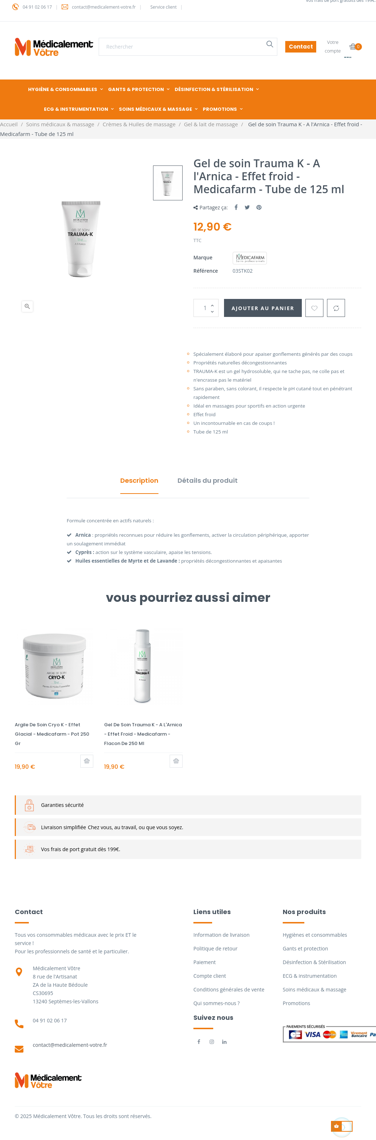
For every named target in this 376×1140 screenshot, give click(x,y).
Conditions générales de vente (228, 989)
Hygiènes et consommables (315, 934)
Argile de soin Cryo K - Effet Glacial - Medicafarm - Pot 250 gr (52, 734)
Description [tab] (139, 480)
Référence (205, 270)
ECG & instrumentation (310, 975)
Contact (301, 46)
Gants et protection (305, 948)
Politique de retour (215, 948)
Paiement (204, 962)
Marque (202, 257)
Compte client (209, 975)
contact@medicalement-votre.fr (70, 1044)
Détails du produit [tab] (208, 480)
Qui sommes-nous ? (216, 1003)
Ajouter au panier (263, 308)
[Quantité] (206, 308)
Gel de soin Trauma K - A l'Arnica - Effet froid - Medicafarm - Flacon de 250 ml (143, 734)
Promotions (296, 1003)
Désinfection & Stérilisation (314, 962)
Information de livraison (221, 934)
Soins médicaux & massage (314, 989)
